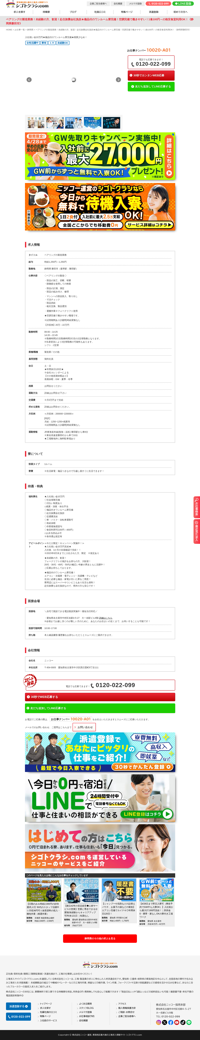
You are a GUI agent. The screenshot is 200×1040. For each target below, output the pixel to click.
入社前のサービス (48, 1020)
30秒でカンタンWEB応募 (148, 75)
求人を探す (19, 12)
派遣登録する (18, 1006)
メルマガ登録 (135, 4)
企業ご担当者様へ (98, 4)
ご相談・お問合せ (126, 1012)
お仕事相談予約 (86, 1016)
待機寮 (46, 12)
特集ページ (126, 12)
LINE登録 (183, 3)
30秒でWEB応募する (44, 697)
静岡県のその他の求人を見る (100, 938)
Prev (29, 79)
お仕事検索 (196, 507)
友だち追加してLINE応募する (153, 86)
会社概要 (118, 4)
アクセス (122, 1004)
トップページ (46, 1004)
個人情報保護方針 (127, 1008)
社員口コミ (100, 12)
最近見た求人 (196, 531)
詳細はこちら (105, 618)
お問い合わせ (85, 727)
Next (118, 79)
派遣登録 (153, 12)
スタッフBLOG (86, 1008)
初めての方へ (181, 12)
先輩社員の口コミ (48, 1012)
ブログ (73, 12)
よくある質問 (85, 1004)
